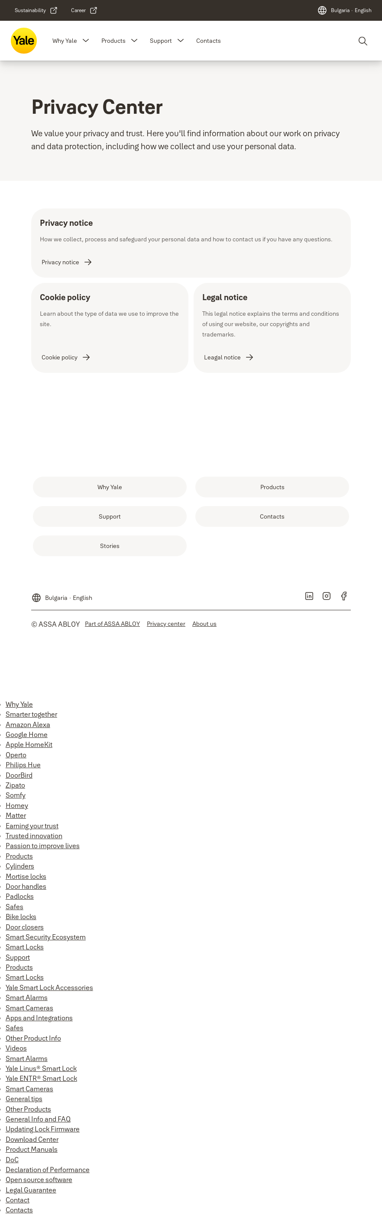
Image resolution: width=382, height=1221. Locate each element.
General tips (24, 1098)
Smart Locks (25, 946)
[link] (36, 10)
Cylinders (20, 866)
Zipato (15, 785)
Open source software (39, 1179)
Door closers (25, 927)
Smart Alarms (27, 997)
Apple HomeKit (29, 744)
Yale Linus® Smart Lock (41, 1068)
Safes (14, 906)
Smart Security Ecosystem (46, 937)
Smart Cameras (29, 1007)
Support (161, 41)
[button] (86, 40)
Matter (16, 815)
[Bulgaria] (344, 10)
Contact (17, 1199)
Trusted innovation (34, 835)
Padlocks (20, 896)
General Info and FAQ (38, 1119)
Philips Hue (23, 764)
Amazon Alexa (28, 724)
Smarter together (31, 714)
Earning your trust (32, 825)
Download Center (32, 1139)
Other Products (28, 1109)
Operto (16, 754)
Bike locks (21, 916)
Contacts (208, 41)
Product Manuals (32, 1149)
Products (113, 41)
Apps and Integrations (39, 1017)
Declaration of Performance (48, 1169)
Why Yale (64, 41)
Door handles (26, 886)
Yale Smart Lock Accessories (49, 987)
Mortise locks (26, 876)
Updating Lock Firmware (43, 1129)
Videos (16, 1048)
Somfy (16, 795)
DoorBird (19, 775)
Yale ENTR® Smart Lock (41, 1078)
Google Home (27, 734)
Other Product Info (33, 1038)
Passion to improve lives (43, 845)
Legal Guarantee (31, 1190)
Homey (17, 805)
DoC (12, 1159)
